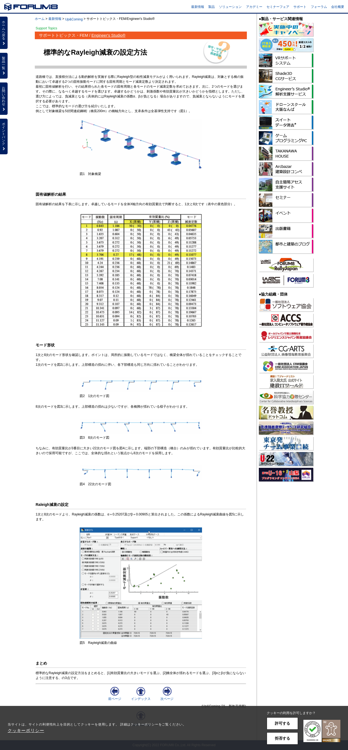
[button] (321, 731)
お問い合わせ (4, 98)
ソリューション (230, 6)
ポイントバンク (4, 136)
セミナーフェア (277, 6)
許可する (282, 723)
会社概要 (337, 6)
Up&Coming (74, 19)
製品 (211, 6)
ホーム (40, 19)
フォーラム (319, 6)
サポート (299, 6)
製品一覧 (4, 65)
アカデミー (254, 6)
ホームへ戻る (4, 32)
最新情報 (197, 6)
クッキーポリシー (26, 730)
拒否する (282, 738)
